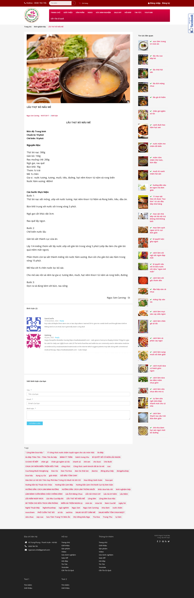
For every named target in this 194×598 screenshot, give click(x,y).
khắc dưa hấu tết (105, 489)
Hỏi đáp (128, 12)
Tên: (29, 390)
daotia (95, 471)
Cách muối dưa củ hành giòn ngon (158, 368)
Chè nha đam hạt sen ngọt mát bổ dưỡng (157, 430)
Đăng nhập (155, 3)
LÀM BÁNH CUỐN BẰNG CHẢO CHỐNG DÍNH (43, 494)
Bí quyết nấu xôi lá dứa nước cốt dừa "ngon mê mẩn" (158, 268)
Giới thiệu (68, 12)
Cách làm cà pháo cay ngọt (156, 339)
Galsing (47, 335)
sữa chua (29, 517)
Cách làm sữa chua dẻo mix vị (157, 390)
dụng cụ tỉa (41, 475)
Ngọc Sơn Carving (91, 508)
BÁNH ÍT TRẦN (66, 457)
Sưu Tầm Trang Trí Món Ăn (58, 517)
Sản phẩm (80, 12)
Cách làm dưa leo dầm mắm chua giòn (157, 380)
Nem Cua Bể (110, 503)
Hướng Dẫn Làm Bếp (64, 485)
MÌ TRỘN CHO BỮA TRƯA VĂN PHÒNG (41, 503)
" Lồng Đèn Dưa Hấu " (34, 452)
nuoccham (30, 512)
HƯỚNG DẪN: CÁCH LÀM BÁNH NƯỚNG (42, 489)
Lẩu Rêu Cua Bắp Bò (54, 498)
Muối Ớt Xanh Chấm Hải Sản (157, 172)
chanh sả (77, 462)
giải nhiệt (53, 475)
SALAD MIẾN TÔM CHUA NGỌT (112, 512)
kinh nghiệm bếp (123, 489)
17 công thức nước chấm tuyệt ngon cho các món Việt (70, 452)
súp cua (40, 517)
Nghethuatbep (49, 508)
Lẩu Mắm (124, 494)
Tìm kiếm (28, 585)
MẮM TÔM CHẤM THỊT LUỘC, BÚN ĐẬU (156, 160)
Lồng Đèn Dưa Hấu (107, 498)
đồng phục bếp (107, 471)
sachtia (69, 512)
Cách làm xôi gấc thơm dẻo (157, 279)
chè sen (87, 462)
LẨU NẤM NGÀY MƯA (34, 498)
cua (108, 466)
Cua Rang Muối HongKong (36, 471)
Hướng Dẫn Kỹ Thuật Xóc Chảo (38, 485)
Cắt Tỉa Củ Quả (57, 19)
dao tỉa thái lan (82, 471)
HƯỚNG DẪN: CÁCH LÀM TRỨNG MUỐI (78, 489)
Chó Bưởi (108, 462)
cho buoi (97, 462)
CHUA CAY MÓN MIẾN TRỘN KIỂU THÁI (41, 466)
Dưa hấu (29, 475)
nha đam (106, 508)
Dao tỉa (54, 471)
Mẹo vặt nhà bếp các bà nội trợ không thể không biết (158, 217)
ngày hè (122, 503)
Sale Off (117, 12)
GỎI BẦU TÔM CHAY (68, 475)
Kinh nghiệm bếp (40, 27)
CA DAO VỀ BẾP (31, 462)
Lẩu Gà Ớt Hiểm (159, 97)
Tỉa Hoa (96, 517)
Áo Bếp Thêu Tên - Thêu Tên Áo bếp (41, 457)
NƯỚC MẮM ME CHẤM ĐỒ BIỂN (157, 144)
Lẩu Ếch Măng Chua (74, 494)
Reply (62, 321)
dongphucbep (123, 471)
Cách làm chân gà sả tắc (157, 322)
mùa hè (98, 503)
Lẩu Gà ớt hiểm (110, 494)
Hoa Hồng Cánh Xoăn (93, 480)
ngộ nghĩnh (64, 508)
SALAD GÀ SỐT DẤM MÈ (85, 512)
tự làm (118, 517)
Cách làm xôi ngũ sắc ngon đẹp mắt (157, 255)
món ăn (88, 503)
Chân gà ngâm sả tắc (60, 462)
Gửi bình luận (34, 423)
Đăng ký (166, 3)
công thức (65, 466)
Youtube (149, 12)
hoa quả (109, 480)
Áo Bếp (100, 452)
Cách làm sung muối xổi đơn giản (158, 353)
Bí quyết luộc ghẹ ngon (157, 240)
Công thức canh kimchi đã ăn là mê (88, 466)
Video (90, 12)
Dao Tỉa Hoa (66, 471)
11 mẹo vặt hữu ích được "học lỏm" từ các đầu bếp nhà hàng (158, 200)
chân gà (44, 462)
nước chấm (117, 508)
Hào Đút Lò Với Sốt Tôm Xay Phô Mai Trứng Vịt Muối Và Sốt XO (53, 480)
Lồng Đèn (92, 498)
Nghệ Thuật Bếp (32, 508)
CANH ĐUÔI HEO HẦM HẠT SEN (157, 126)
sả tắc (60, 512)
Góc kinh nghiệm (103, 12)
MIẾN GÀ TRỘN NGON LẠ (71, 503)
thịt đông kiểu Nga (81, 517)
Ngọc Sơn (76, 508)
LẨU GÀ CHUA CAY (93, 494)
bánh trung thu (82, 457)
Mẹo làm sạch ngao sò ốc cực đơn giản (157, 230)
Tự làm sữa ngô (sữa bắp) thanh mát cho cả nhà (157, 402)
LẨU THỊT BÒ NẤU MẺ (39, 107)
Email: (30, 399)
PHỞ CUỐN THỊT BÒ (46, 512)
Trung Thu (107, 517)
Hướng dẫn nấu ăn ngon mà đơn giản (158, 187)
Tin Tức (138, 12)
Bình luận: (31, 409)
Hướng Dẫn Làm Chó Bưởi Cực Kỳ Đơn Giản (94, 485)
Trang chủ (55, 12)
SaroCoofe (49, 318)
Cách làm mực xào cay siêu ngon (158, 312)
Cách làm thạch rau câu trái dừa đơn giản (158, 416)
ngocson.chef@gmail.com (39, 550)
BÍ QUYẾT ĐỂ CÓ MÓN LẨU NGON (106, 457)
